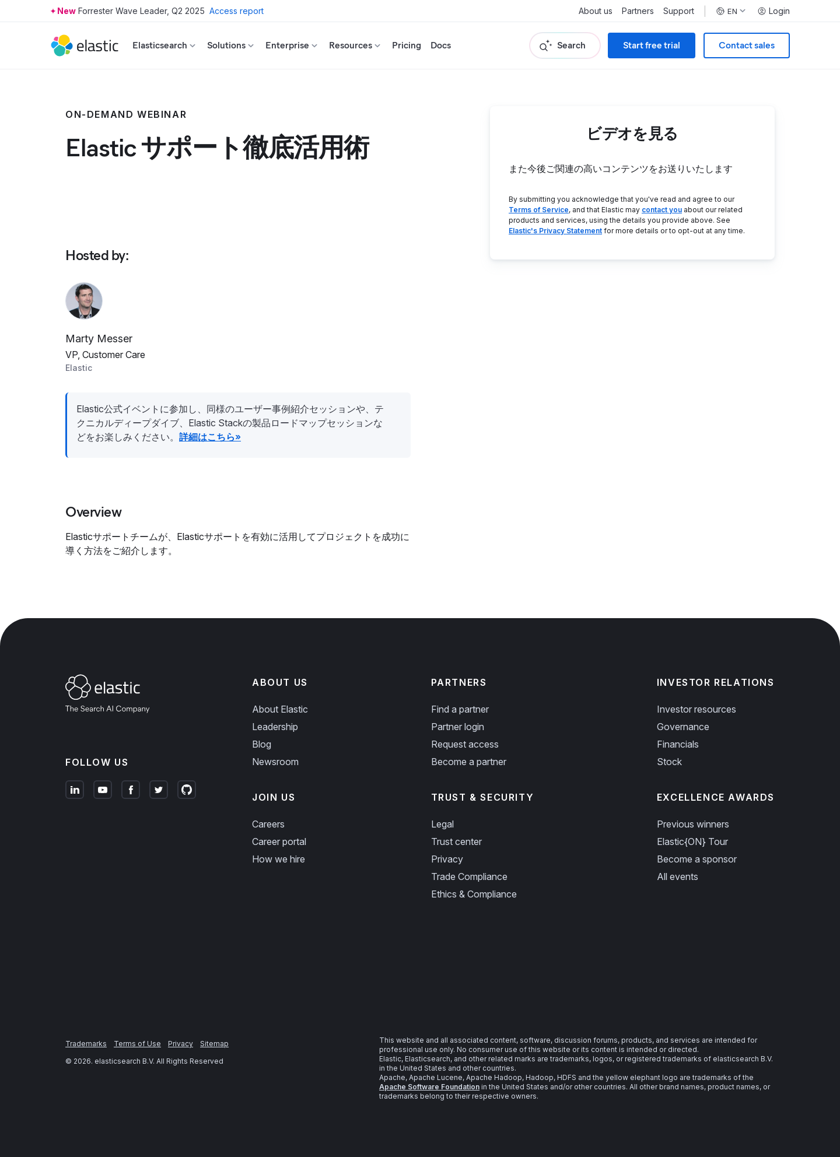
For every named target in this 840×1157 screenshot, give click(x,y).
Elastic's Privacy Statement (555, 230)
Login (773, 11)
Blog (261, 744)
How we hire (278, 859)
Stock (669, 761)
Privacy (447, 859)
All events (677, 876)
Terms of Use (137, 1043)
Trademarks (86, 1043)
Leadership (275, 726)
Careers (268, 824)
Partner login (457, 726)
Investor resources (696, 709)
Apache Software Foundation (429, 1086)
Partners (638, 11)
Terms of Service (539, 209)
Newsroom (275, 761)
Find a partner (460, 709)
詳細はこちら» (210, 437)
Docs (440, 45)
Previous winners (693, 824)
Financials (678, 744)
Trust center (456, 841)
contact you (662, 209)
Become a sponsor (697, 859)
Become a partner (468, 761)
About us (595, 11)
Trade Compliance (469, 876)
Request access (465, 744)
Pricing (406, 45)
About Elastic (280, 709)
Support (678, 11)
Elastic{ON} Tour (692, 841)
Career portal (279, 841)
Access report (236, 11)
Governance (683, 726)
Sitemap (214, 1043)
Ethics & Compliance (474, 894)
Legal (442, 824)
